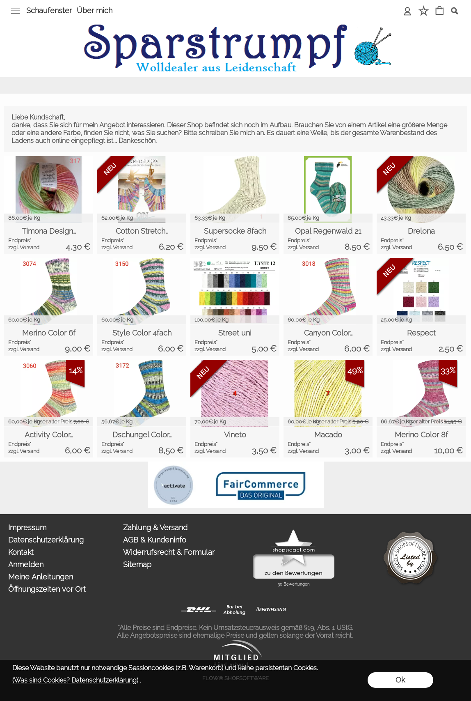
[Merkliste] (424, 11)
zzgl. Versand (23, 247)
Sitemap (137, 564)
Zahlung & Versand (155, 527)
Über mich (94, 10)
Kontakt (21, 552)
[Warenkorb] (440, 11)
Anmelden (25, 564)
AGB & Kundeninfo (154, 540)
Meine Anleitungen (40, 576)
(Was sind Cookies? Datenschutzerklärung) (75, 680)
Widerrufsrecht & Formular (169, 552)
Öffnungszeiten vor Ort (47, 589)
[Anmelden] (408, 11)
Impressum (27, 527)
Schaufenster (49, 10)
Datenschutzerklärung (46, 540)
